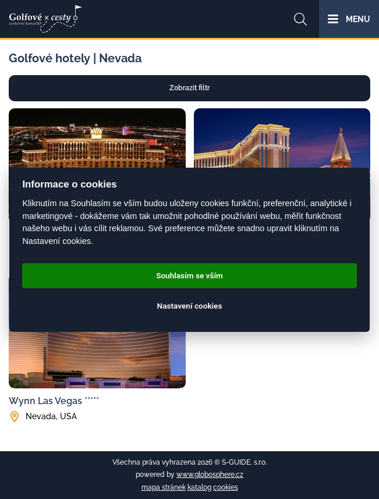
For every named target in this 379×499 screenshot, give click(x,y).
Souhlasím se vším (189, 275)
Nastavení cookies (189, 305)
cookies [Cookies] (225, 487)
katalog (199, 487)
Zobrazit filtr (189, 88)
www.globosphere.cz (209, 474)
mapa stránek (163, 487)
